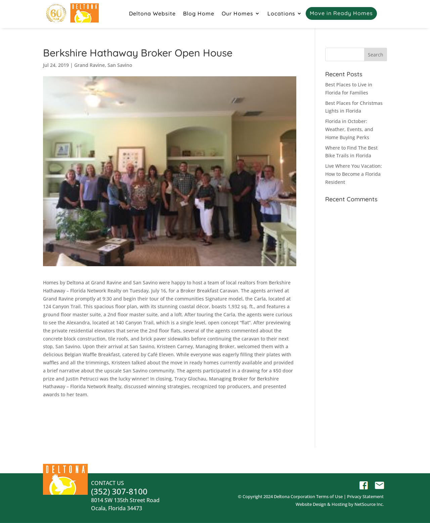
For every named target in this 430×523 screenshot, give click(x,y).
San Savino (120, 65)
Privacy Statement (365, 496)
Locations (281, 14)
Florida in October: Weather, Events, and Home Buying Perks (349, 129)
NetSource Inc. (369, 504)
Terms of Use (329, 496)
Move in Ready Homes (341, 13)
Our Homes (237, 14)
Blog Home (198, 14)
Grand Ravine (89, 65)
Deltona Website (152, 14)
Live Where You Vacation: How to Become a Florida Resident (353, 174)
